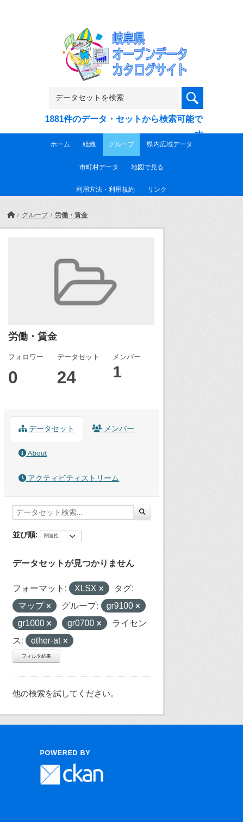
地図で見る (147, 167)
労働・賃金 (71, 215)
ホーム (60, 144)
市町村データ (99, 167)
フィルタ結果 (36, 656)
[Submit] (142, 512)
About (32, 453)
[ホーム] (11, 215)
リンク (157, 189)
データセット (46, 429)
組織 (89, 144)
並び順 (24, 534)
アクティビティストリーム (69, 478)
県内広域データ (169, 144)
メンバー (113, 429)
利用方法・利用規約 (105, 189)
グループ (121, 144)
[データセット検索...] (73, 512)
